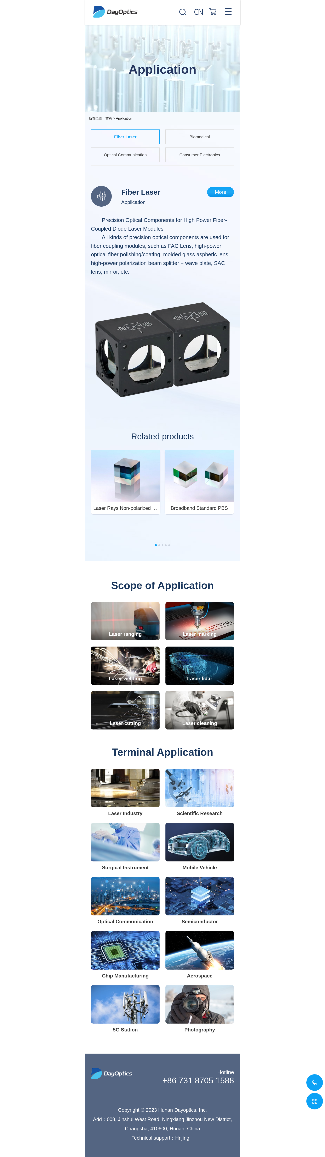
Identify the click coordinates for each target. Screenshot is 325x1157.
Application (124, 118)
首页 (109, 118)
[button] (156, 545)
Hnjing (182, 1138)
